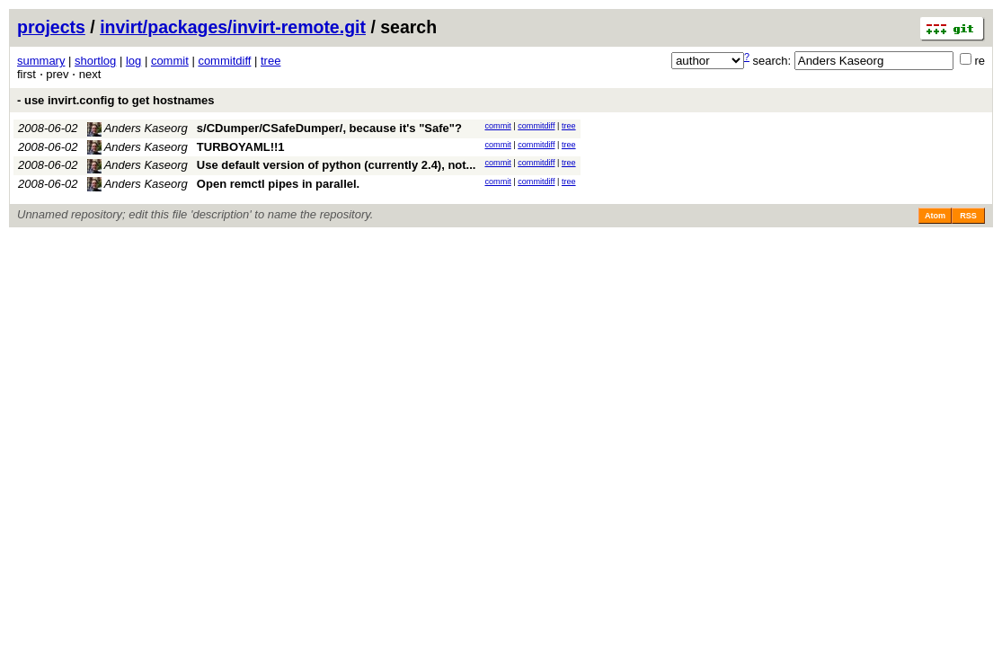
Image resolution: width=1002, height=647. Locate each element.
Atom (935, 215)
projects (51, 27)
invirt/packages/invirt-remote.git (233, 27)
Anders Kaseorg (137, 128)
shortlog (95, 60)
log (133, 60)
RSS (968, 215)
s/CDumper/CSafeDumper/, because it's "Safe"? (329, 128)
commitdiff (224, 60)
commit (170, 60)
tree (270, 60)
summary (41, 60)
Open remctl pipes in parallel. (278, 184)
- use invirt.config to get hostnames (116, 100)
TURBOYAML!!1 (241, 147)
